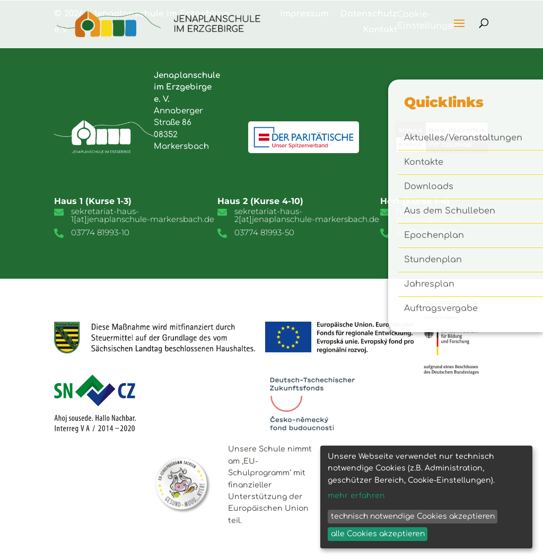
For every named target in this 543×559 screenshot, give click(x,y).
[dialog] (426, 497)
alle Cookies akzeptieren (378, 534)
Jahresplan (429, 284)
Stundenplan (433, 260)
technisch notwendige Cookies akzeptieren (413, 516)
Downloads (428, 187)
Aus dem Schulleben (449, 211)
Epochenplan (434, 236)
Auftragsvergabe (441, 309)
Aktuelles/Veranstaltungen (463, 138)
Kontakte (423, 162)
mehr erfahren (356, 496)
